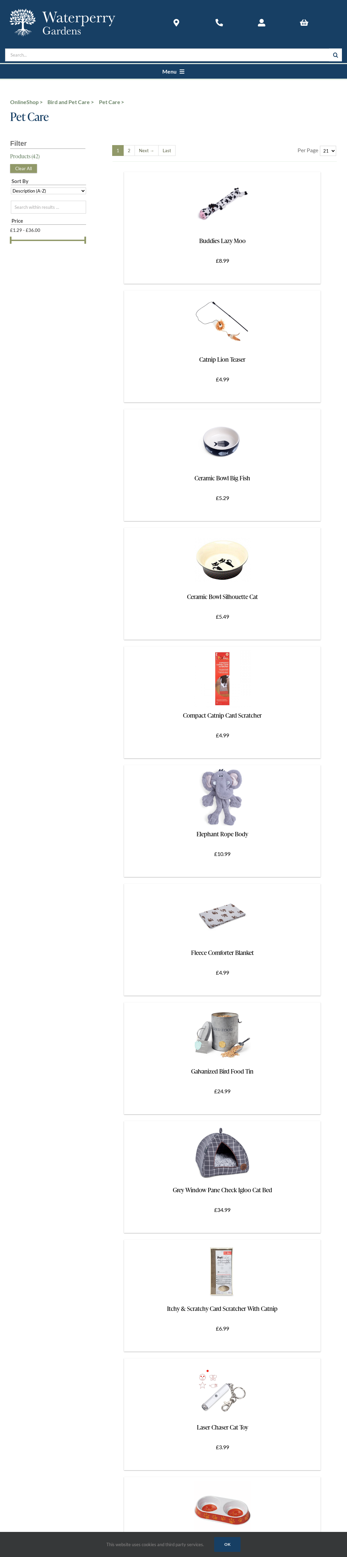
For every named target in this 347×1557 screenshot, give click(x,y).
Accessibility (23, 1177)
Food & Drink (24, 1278)
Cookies (18, 1398)
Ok (227, 1544)
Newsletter (22, 1213)
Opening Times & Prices (35, 1158)
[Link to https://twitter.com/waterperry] (106, 1120)
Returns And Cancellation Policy (44, 1370)
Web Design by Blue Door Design (39, 1480)
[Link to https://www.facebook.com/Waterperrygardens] (40, 1120)
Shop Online (23, 1352)
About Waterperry (29, 1260)
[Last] (167, 150)
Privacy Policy (25, 1389)
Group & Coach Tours (33, 1186)
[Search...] (167, 54)
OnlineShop (24, 102)
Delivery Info (24, 1361)
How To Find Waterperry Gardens (45, 1168)
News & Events (25, 1287)
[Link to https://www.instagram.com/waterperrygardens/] (172, 1120)
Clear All (23, 168)
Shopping (20, 1296)
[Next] (147, 150)
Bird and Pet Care (68, 102)
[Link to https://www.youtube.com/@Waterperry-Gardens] (302, 1120)
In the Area (21, 1195)
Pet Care (109, 102)
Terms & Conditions (31, 1379)
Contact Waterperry (31, 1269)
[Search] (335, 54)
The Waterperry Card (32, 1204)
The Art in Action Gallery (36, 1306)
